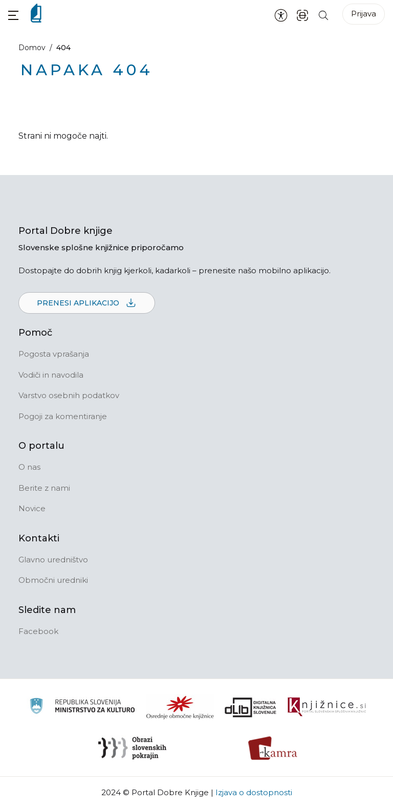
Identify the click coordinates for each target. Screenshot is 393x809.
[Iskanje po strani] (323, 15)
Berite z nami (44, 488)
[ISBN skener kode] (302, 15)
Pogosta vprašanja (53, 354)
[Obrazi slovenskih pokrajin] (132, 748)
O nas (29, 467)
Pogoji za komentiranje (62, 416)
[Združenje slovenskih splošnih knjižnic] (326, 707)
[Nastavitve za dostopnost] (281, 15)
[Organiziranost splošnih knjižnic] (180, 707)
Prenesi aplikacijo (87, 303)
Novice (32, 508)
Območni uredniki (53, 580)
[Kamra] (273, 748)
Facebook (38, 631)
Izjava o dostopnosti (253, 792)
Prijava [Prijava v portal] (363, 13)
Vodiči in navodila (50, 375)
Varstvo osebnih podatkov (68, 395)
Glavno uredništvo (53, 559)
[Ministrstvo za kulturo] (82, 707)
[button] (13, 15)
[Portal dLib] (251, 707)
